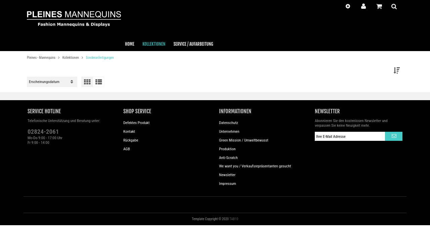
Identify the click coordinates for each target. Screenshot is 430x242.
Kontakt (129, 131)
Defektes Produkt (136, 122)
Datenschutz (228, 122)
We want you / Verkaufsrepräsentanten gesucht (255, 166)
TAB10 (233, 219)
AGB (126, 149)
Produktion (227, 149)
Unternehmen (229, 131)
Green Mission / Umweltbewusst (243, 140)
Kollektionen (71, 57)
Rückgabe (130, 140)
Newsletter (227, 174)
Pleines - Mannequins (41, 57)
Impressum (227, 183)
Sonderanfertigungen (100, 57)
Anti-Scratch (228, 157)
